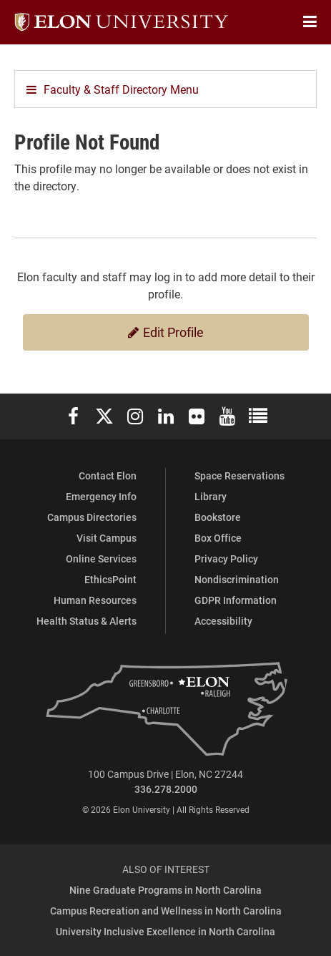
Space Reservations (239, 475)
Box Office (218, 538)
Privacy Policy (226, 558)
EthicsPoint (110, 579)
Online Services (101, 558)
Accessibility (223, 621)
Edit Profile (166, 332)
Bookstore (217, 517)
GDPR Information (235, 600)
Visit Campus (106, 538)
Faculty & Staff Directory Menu (112, 89)
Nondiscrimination (236, 579)
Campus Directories (92, 517)
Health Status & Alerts (86, 621)
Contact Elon (108, 475)
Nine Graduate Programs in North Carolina (165, 890)
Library (210, 496)
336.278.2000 (165, 789)
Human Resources (95, 600)
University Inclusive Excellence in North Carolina (165, 931)
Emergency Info (101, 496)
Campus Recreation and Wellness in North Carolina (166, 910)
